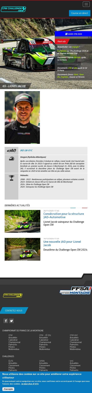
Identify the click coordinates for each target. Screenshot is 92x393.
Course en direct (79, 13)
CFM (69, 67)
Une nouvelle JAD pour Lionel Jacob (62, 243)
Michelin (77, 57)
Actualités (13, 337)
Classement (14, 365)
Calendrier (13, 339)
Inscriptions (62, 50)
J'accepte (8, 389)
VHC (75, 67)
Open (76, 74)
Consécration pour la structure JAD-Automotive (63, 215)
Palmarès (13, 344)
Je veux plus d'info (30, 384)
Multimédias (14, 349)
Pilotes (12, 346)
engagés (75, 46)
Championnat (14, 342)
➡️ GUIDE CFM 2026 (73, 33)
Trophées (64, 76)
